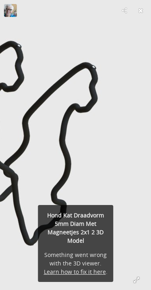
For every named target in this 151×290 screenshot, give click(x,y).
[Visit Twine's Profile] (10, 10)
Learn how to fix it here (75, 272)
